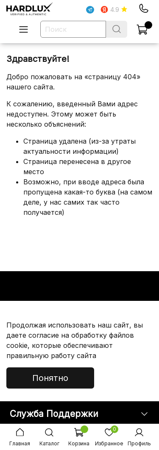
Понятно (50, 378)
